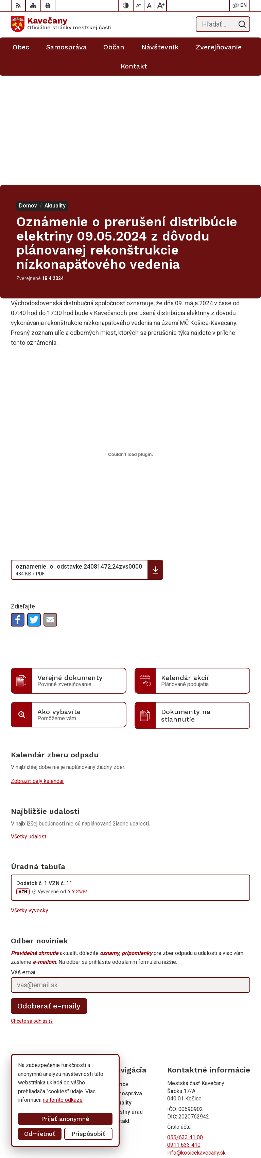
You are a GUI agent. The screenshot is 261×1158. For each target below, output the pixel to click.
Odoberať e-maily (49, 897)
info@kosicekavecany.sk (196, 1043)
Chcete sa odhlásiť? (32, 912)
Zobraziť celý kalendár (37, 672)
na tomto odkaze (63, 1100)
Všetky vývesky (29, 801)
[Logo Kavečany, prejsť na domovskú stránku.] (61, 24)
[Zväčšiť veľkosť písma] (160, 5)
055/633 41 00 (185, 1028)
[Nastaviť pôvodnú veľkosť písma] (149, 5)
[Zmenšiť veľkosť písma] (139, 5)
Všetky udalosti (29, 727)
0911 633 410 (184, 1036)
